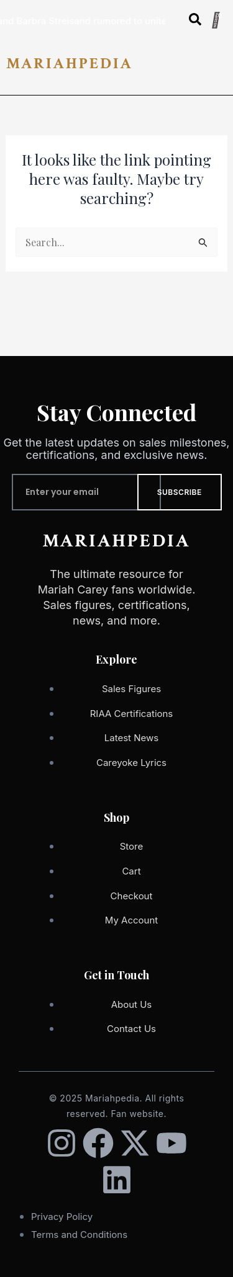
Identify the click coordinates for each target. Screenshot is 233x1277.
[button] (222, 69)
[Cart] (216, 20)
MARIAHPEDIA (69, 63)
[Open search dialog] (195, 21)
